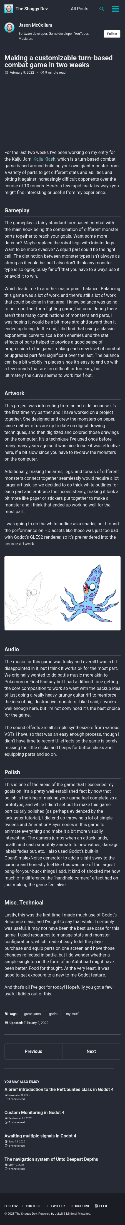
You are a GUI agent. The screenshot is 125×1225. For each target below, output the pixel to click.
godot (53, 1014)
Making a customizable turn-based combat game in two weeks (58, 61)
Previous (33, 1051)
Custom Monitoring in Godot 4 (34, 1112)
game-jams (32, 1014)
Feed (100, 1206)
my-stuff (72, 1014)
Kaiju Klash (44, 159)
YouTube (31, 1206)
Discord (79, 1206)
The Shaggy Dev (32, 8)
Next (91, 1051)
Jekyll (59, 1214)
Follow (112, 34)
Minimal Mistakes (78, 1214)
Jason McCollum (35, 25)
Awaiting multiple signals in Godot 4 (40, 1136)
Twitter (55, 1206)
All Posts (79, 8)
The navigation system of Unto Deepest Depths (51, 1159)
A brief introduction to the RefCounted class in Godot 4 (59, 1089)
